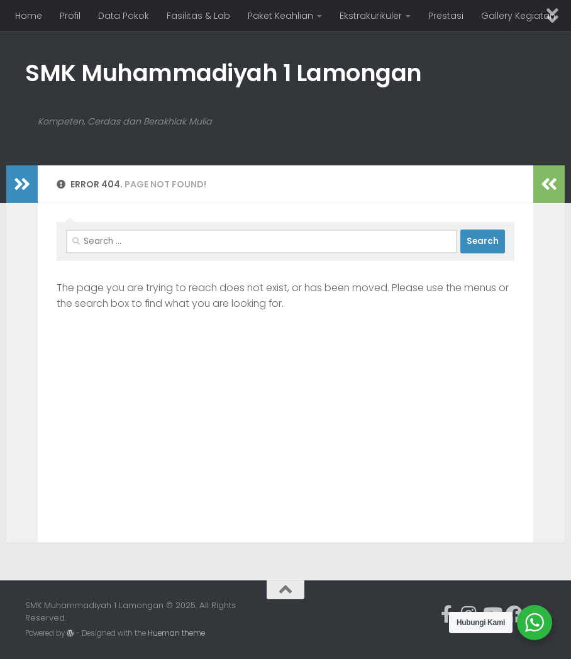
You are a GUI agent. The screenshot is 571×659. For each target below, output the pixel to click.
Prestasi (445, 15)
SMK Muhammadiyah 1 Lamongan (223, 73)
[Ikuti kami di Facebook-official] (446, 614)
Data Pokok (123, 15)
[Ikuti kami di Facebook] (514, 614)
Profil (70, 15)
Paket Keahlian (280, 15)
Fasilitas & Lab (198, 15)
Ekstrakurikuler (371, 15)
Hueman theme (176, 633)
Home (28, 15)
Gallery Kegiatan (518, 15)
